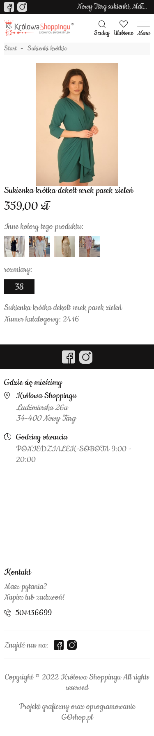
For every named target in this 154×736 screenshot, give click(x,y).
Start (10, 49)
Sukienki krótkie (47, 49)
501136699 (34, 613)
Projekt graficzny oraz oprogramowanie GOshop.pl (77, 712)
